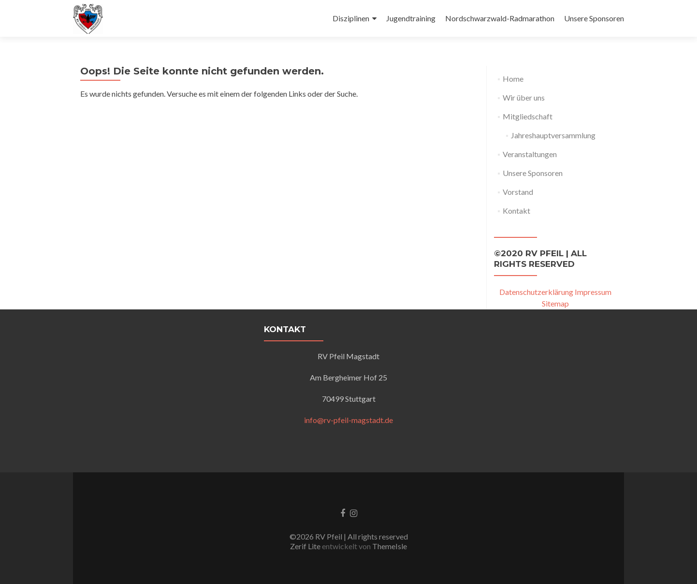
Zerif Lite (306, 546)
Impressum (593, 291)
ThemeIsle (389, 546)
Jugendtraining (411, 18)
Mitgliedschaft (527, 116)
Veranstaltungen (530, 154)
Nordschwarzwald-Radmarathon (499, 18)
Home (513, 78)
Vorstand (518, 191)
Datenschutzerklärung (536, 291)
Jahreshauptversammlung (553, 135)
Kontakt (516, 210)
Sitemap (555, 303)
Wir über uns (524, 97)
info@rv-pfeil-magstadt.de (348, 419)
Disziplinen (351, 18)
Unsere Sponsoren (594, 18)
